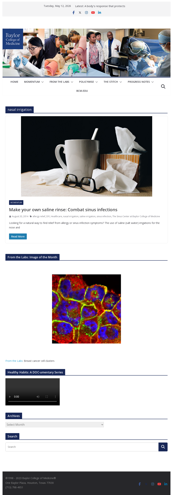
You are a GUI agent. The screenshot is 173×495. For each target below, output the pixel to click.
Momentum (32, 81)
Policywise (86, 81)
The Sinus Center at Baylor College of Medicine (136, 216)
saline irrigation (88, 216)
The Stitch (111, 81)
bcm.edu (82, 90)
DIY (48, 216)
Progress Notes (139, 81)
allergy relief (39, 216)
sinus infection (104, 216)
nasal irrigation (71, 216)
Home (14, 81)
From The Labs (59, 81)
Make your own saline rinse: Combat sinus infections (63, 209)
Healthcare (56, 216)
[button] (42, 82)
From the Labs (14, 361)
